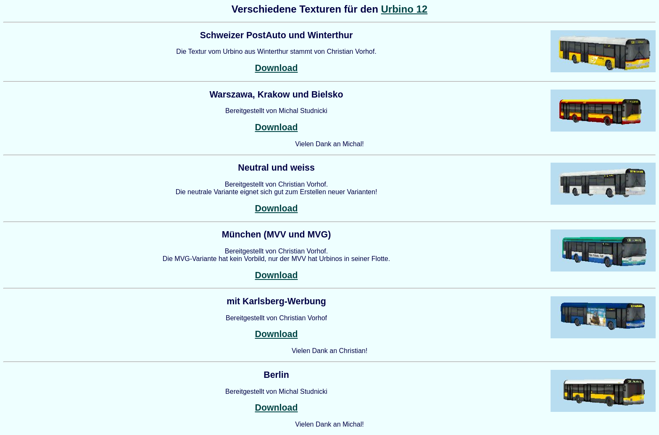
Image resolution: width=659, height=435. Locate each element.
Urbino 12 (404, 9)
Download (276, 68)
